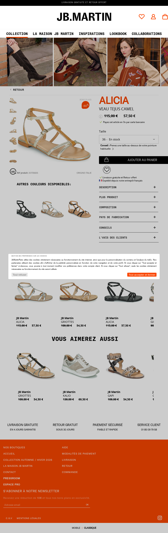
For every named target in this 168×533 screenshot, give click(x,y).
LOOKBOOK (118, 33)
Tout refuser (19, 274)
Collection (17, 33)
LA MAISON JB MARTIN (53, 33)
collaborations (147, 33)
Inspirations (91, 33)
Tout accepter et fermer (142, 274)
